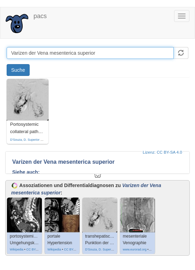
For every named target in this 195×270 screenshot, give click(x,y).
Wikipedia (16, 249)
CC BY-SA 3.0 (36, 249)
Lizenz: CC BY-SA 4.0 (162, 152)
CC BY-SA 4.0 (73, 249)
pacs (40, 16)
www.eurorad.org (135, 249)
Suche (18, 70)
